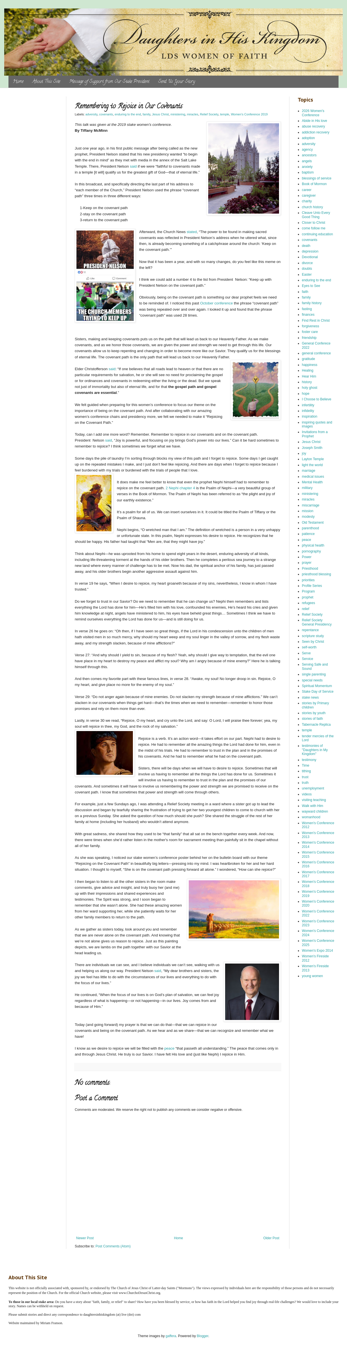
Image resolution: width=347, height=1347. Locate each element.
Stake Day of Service (317, 692)
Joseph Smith (312, 448)
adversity (91, 114)
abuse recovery (313, 126)
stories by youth (314, 713)
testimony (309, 760)
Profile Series (312, 586)
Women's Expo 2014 (317, 951)
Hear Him (309, 376)
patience (308, 534)
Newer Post (85, 1238)
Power (306, 557)
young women (312, 976)
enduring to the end (128, 114)
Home (18, 81)
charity (307, 201)
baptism (308, 172)
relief (305, 609)
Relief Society (209, 114)
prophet (307, 597)
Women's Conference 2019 (249, 114)
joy (304, 453)
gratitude (308, 359)
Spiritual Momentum (317, 686)
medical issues (313, 477)
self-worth (309, 647)
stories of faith (312, 719)
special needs (312, 680)
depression (310, 251)
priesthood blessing (316, 574)
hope (305, 394)
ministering (177, 114)
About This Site (46, 81)
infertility (308, 405)
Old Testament (313, 523)
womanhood (311, 817)
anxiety (307, 167)
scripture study (313, 636)
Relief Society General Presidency (316, 622)
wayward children (315, 811)
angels (307, 161)
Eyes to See (311, 286)
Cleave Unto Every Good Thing (316, 215)
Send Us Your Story (176, 81)
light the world (312, 465)
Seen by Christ (313, 642)
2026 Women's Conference (313, 113)
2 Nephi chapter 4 (180, 488)
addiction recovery (315, 132)
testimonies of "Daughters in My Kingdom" (315, 750)
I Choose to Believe (316, 399)
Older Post (271, 1238)
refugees (308, 603)
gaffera (171, 1336)
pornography (311, 551)
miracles (192, 114)
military (307, 488)
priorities (308, 580)
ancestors (309, 155)
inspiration (309, 416)
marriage (308, 471)
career (306, 190)
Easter (307, 275)
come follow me (313, 228)
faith (305, 292)
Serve (306, 653)
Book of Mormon (314, 184)
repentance (310, 630)
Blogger (202, 1336)
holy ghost (309, 388)
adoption (308, 138)
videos (307, 794)
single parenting (314, 674)
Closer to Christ (313, 223)
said (134, 166)
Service (307, 659)
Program (308, 591)
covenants (106, 114)
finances (308, 315)
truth (305, 783)
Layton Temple (313, 459)
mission (307, 511)
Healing (307, 370)
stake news (310, 697)
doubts (307, 269)
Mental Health (312, 482)
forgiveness (310, 326)
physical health (313, 545)
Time (305, 765)
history (307, 382)
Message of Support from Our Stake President (109, 81)
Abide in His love (314, 121)
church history (312, 207)
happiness (309, 365)
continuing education (317, 234)
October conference (216, 303)
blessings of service (316, 178)
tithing (306, 771)
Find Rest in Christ (316, 321)
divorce (307, 263)
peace (169, 1048)
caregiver (309, 196)
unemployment (313, 788)
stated (192, 232)
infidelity (308, 411)
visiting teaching (314, 800)
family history (312, 303)
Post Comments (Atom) (113, 1246)
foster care (310, 332)
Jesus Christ (160, 114)
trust (305, 777)
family (146, 114)
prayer (306, 563)
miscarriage (310, 505)
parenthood (310, 528)
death (306, 246)
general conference (316, 353)
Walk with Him (312, 806)
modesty (308, 517)
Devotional (310, 257)
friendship (309, 338)
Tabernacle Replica (316, 725)
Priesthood (310, 569)
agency (307, 150)
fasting (307, 309)
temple (224, 114)
